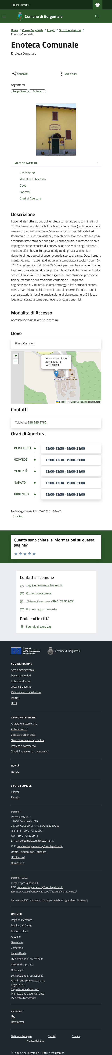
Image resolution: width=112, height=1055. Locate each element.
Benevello (17, 942)
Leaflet (61, 402)
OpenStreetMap (79, 402)
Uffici (14, 703)
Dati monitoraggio (21, 1036)
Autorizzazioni (19, 729)
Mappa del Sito (35, 1040)
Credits (76, 1036)
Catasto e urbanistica (23, 735)
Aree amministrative (23, 670)
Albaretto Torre (19, 931)
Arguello (16, 936)
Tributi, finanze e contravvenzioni (30, 751)
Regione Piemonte (20, 4)
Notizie (15, 771)
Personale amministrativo (26, 692)
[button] (56, 374)
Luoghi (51, 30)
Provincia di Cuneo (21, 925)
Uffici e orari (18, 857)
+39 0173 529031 (33, 831)
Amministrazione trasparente (28, 980)
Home (14, 30)
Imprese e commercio (23, 746)
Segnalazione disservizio (25, 989)
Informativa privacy (22, 964)
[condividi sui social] (20, 73)
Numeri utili (17, 863)
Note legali (17, 970)
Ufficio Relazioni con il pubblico (28, 852)
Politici (15, 698)
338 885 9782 (37, 422)
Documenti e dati (21, 675)
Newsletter (17, 1022)
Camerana (17, 948)
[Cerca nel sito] (95, 16)
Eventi (15, 797)
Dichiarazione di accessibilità (27, 959)
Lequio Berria (18, 953)
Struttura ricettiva (70, 30)
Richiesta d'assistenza (24, 998)
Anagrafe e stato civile (24, 723)
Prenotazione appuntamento (27, 993)
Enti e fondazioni (20, 681)
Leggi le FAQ (18, 985)
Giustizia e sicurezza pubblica (27, 740)
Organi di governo (21, 686)
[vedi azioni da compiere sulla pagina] (68, 73)
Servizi (52, 1036)
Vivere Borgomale (32, 30)
